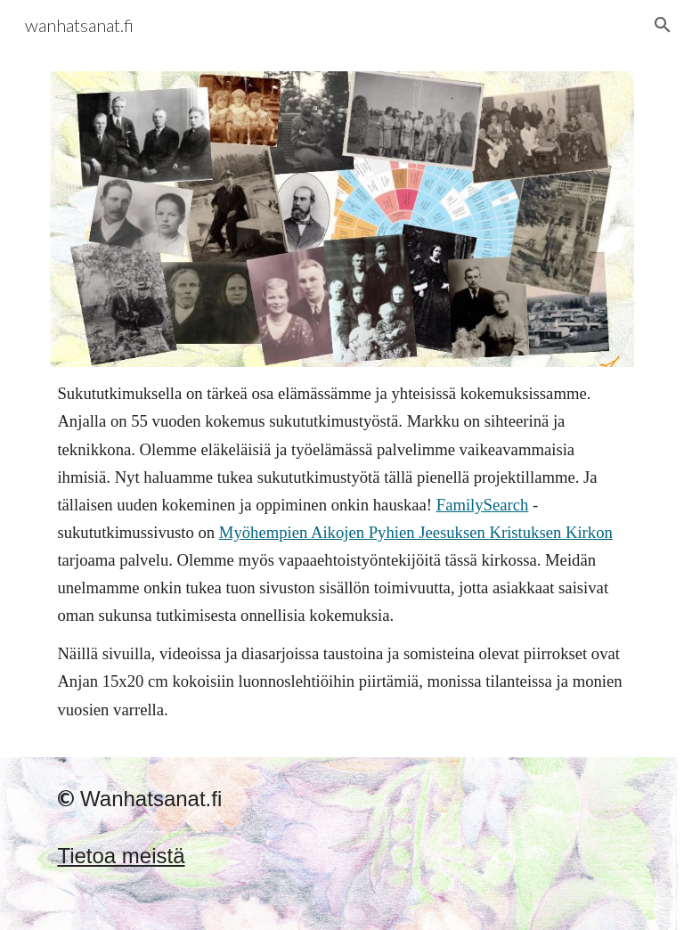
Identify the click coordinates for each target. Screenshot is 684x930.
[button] (662, 25)
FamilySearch (482, 504)
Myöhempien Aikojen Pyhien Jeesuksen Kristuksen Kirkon (416, 532)
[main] (341, 551)
